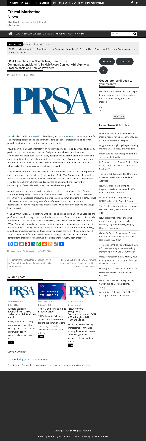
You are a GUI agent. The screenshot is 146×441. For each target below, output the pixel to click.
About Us (60, 34)
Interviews (27, 34)
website (69, 136)
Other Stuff (48, 34)
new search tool (36, 136)
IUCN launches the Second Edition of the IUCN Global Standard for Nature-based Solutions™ (119, 165)
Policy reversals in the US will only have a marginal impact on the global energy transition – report (118, 260)
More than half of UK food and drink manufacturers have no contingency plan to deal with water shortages (119, 137)
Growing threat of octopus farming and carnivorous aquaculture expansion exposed (118, 272)
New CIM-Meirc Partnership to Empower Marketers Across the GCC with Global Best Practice (117, 189)
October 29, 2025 (46, 301)
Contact (81, 34)
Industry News (15, 251)
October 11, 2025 (76, 301)
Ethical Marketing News (24, 14)
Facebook (124, 61)
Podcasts (71, 34)
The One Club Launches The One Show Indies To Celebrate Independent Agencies (118, 177)
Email (101, 107)
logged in (24, 359)
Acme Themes (101, 436)
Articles (37, 34)
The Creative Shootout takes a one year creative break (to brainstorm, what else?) (118, 209)
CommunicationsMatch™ (36, 251)
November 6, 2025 (16, 301)
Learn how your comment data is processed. (68, 364)
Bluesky (107, 61)
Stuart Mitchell (30, 75)
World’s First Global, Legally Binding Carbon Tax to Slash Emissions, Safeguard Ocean (116, 284)
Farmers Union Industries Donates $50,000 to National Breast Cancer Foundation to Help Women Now (29, 263)
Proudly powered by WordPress (54, 436)
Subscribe (119, 116)
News (17, 34)
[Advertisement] (28, 401)
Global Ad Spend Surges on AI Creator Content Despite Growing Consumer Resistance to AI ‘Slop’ (117, 236)
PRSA (10, 136)
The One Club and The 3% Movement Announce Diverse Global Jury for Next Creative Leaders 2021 (78, 263)
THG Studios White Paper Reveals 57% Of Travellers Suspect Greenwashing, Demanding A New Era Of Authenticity (118, 248)
